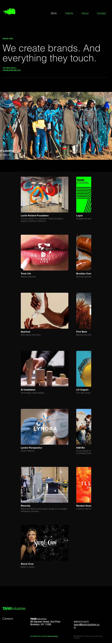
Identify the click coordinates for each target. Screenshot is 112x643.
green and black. (53, 636)
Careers (7, 618)
